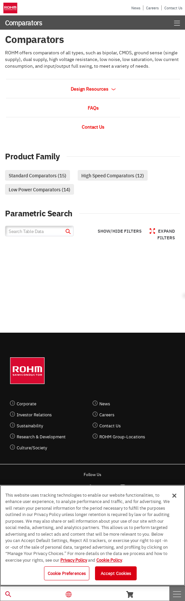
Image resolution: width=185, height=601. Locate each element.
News (135, 7)
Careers (152, 7)
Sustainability (30, 425)
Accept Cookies (116, 573)
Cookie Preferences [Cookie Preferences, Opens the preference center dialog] (67, 573)
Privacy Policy (73, 560)
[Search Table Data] (39, 231)
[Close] (174, 495)
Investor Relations (34, 414)
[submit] (67, 232)
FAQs (93, 107)
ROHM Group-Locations (122, 436)
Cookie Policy (109, 560)
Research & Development (41, 436)
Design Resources (93, 88)
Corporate (26, 403)
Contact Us (173, 7)
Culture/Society (32, 447)
